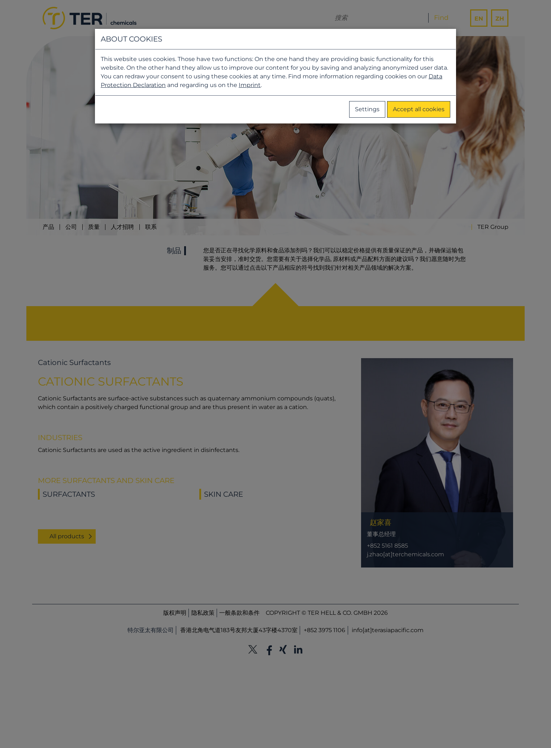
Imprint (250, 85)
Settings (367, 109)
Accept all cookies (418, 109)
